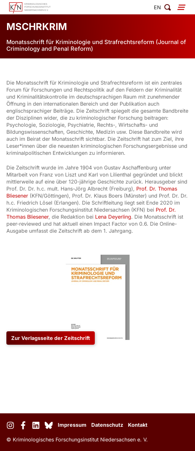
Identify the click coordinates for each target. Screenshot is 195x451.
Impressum (72, 425)
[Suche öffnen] (167, 7)
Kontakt (137, 425)
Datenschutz (107, 425)
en (157, 7)
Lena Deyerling (113, 217)
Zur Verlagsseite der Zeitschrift (50, 338)
